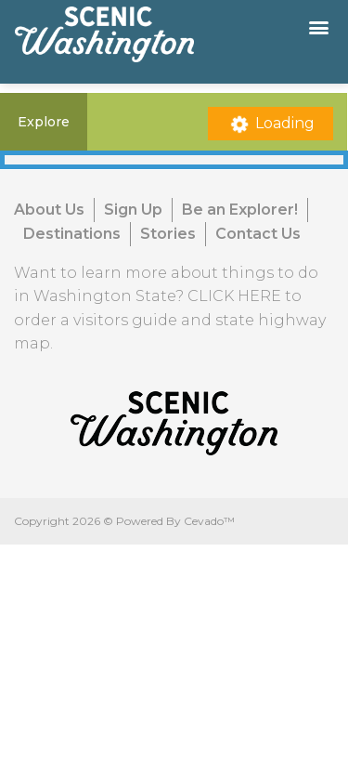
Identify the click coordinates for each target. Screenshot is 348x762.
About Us (49, 209)
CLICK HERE (234, 296)
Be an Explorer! (240, 209)
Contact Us (258, 234)
